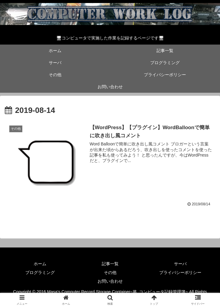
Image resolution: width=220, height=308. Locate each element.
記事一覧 (110, 263)
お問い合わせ (110, 281)
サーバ (180, 263)
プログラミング (40, 272)
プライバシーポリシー (180, 272)
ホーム (40, 263)
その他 (110, 272)
